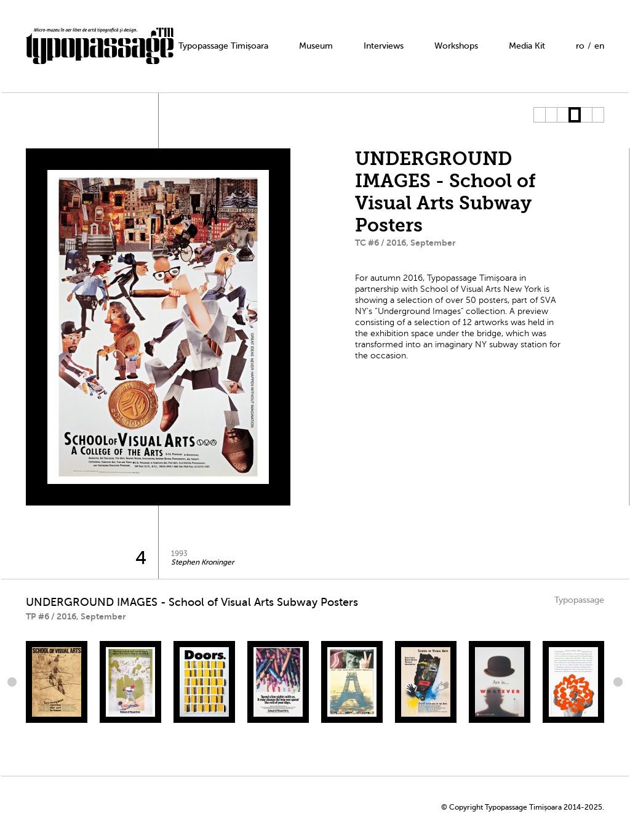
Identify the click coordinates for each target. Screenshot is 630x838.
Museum (316, 45)
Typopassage (579, 600)
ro (580, 45)
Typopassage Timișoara (223, 45)
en (599, 45)
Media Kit (527, 45)
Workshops (456, 45)
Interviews (384, 45)
